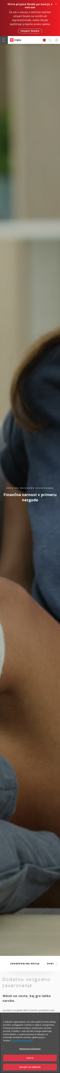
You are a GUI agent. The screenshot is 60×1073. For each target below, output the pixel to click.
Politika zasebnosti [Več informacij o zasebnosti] (22, 1046)
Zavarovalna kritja (25, 963)
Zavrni (30, 1063)
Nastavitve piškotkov (30, 1054)
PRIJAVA (56, 40)
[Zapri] (56, 1022)
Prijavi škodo (30, 31)
